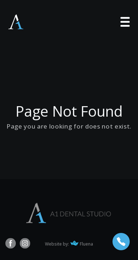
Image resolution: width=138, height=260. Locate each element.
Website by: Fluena (69, 244)
